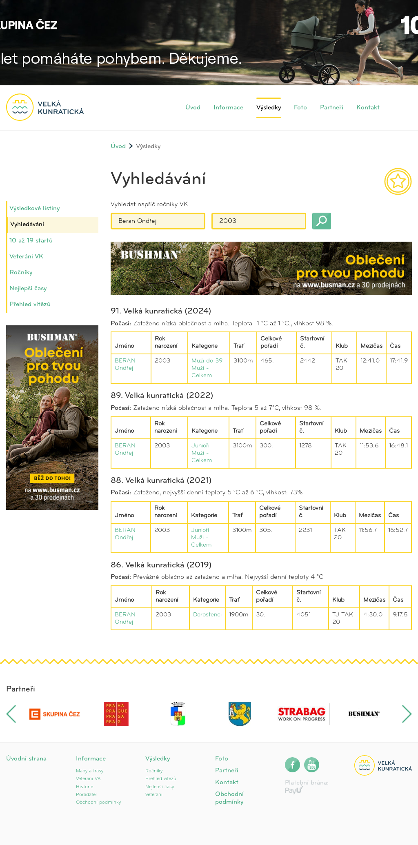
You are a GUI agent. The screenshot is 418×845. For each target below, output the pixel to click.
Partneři (331, 108)
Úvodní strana (26, 759)
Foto (300, 108)
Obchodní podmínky (98, 802)
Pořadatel (86, 794)
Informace (228, 108)
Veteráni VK (26, 257)
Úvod (192, 108)
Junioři (200, 446)
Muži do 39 (206, 361)
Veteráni (153, 794)
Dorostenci (207, 615)
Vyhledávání (27, 224)
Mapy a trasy (89, 771)
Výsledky (268, 108)
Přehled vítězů (30, 304)
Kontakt (368, 108)
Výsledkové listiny (34, 208)
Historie (84, 787)
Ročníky (20, 272)
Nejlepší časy (28, 288)
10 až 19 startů (31, 241)
